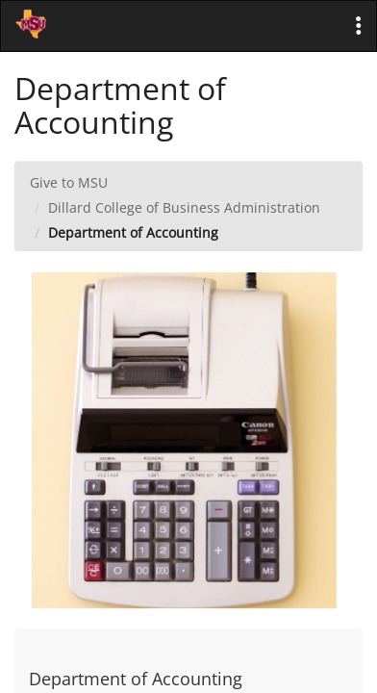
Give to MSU (69, 182)
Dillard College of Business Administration (184, 207)
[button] (359, 25)
